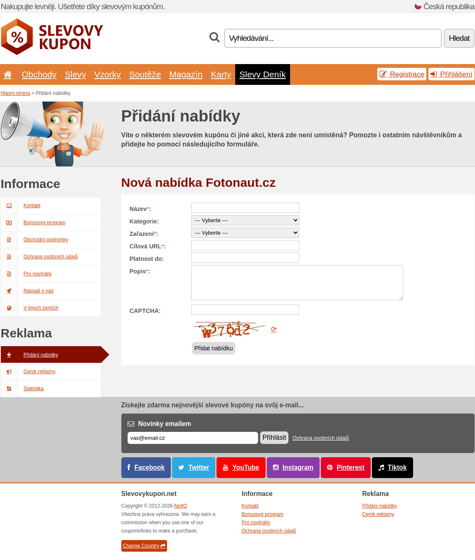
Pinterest (350, 467)
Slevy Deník (262, 74)
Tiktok (397, 467)
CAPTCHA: (145, 310)
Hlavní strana (15, 93)
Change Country (144, 546)
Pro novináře (26, 273)
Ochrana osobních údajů (39, 256)
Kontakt (21, 205)
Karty (221, 74)
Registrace (401, 74)
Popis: (140, 271)
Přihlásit (274, 437)
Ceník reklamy (28, 371)
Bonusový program (33, 222)
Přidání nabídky (29, 355)
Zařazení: (144, 233)
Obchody (39, 74)
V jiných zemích (30, 308)
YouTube (245, 467)
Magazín (185, 74)
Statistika (22, 388)
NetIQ (180, 506)
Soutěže (145, 74)
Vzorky (107, 74)
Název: (140, 209)
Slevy (75, 74)
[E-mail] (193, 438)
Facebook (150, 467)
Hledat (459, 38)
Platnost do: (147, 258)
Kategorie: (144, 221)
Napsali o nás (27, 290)
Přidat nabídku (213, 348)
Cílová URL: (148, 246)
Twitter (198, 467)
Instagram (298, 467)
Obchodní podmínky (34, 239)
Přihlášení (451, 74)
